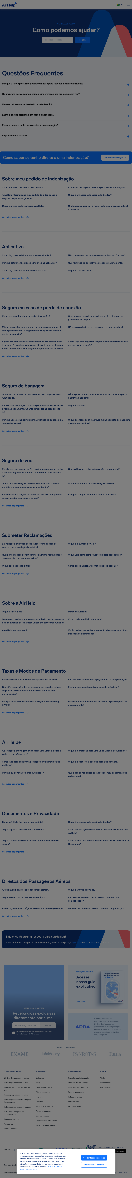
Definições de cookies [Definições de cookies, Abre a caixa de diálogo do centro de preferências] (94, 1165)
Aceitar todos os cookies (94, 1158)
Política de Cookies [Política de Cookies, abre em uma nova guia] (54, 1167)
